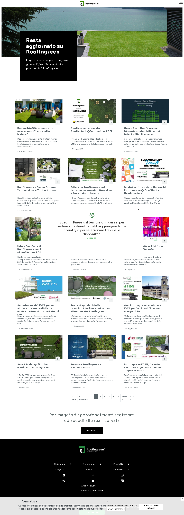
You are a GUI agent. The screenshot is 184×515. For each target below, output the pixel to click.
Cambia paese (92, 490)
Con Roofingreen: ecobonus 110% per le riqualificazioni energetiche (142, 308)
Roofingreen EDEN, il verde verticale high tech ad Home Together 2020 (142, 367)
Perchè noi (92, 464)
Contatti (121, 469)
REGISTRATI (92, 430)
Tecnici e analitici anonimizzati (122, 505)
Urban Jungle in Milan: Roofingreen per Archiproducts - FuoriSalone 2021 (38, 249)
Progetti (62, 469)
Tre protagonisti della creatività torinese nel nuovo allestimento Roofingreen (90, 308)
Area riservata (92, 486)
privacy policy (96, 509)
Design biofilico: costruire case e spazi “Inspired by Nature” (35, 131)
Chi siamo (62, 464)
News (92, 469)
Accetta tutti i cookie (151, 507)
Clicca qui (92, 238)
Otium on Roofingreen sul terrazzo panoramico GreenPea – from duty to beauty (91, 190)
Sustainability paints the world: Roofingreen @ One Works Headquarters (145, 190)
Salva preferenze (116, 509)
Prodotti (121, 464)
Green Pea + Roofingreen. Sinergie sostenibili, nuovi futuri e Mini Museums (142, 131)
